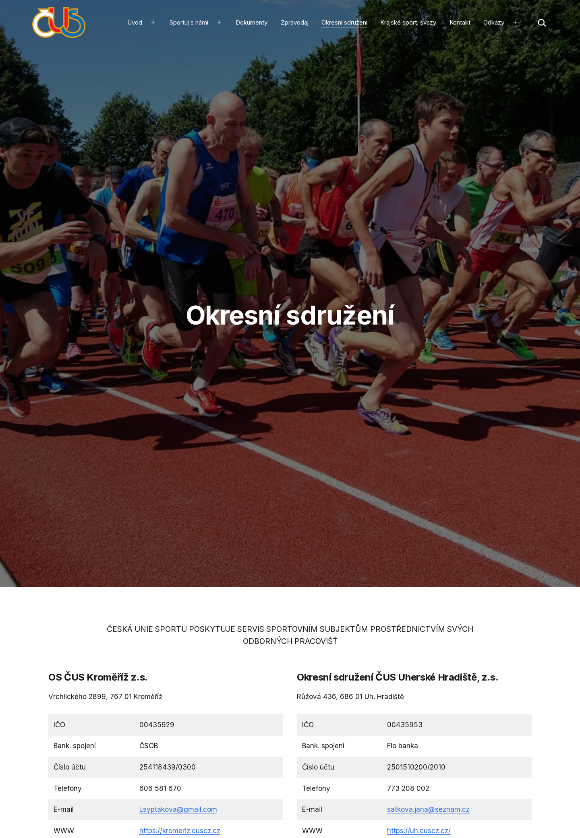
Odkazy (493, 22)
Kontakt (460, 22)
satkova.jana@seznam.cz (428, 809)
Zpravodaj (295, 22)
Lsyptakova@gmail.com (178, 809)
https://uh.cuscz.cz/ (419, 831)
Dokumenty (251, 22)
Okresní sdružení (344, 22)
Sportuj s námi (189, 22)
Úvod (134, 22)
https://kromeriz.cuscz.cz (179, 831)
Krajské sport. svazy (408, 22)
